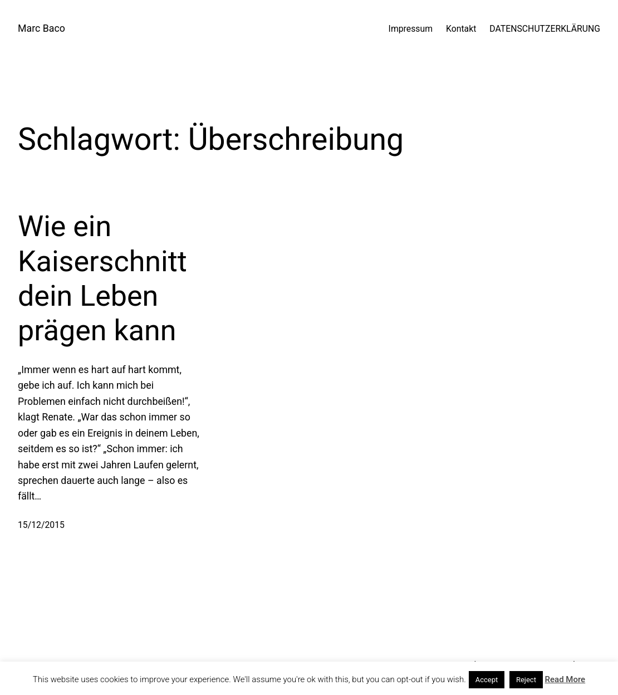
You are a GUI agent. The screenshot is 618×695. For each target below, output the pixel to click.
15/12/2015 (41, 525)
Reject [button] (526, 680)
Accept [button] (486, 680)
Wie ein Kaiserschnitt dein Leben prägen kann (102, 278)
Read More (565, 679)
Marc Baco (41, 28)
